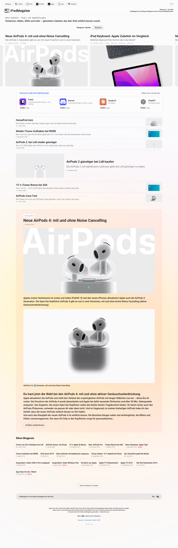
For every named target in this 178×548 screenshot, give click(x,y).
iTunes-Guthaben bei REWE (27, 454)
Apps (52, 4)
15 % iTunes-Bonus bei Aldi (31, 184)
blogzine (20, 11)
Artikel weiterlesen (34, 425)
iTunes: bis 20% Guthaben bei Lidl (29, 445)
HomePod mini (24, 120)
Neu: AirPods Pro (96, 445)
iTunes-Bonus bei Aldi (114, 445)
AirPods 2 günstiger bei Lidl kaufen (90, 162)
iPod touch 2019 (47, 454)
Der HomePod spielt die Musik (136, 454)
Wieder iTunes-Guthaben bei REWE (36, 131)
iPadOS (41, 4)
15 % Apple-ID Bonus (77, 445)
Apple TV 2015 (127, 463)
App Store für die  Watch (26, 472)
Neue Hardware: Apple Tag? (136, 445)
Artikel (20, 4)
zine (8, 4)
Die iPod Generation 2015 (147, 463)
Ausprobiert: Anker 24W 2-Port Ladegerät (33, 463)
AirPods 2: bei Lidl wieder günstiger (36, 142)
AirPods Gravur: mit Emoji (56, 445)
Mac (62, 4)
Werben (95, 520)
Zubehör (74, 4)
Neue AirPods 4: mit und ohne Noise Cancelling (37, 36)
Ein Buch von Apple (89, 463)
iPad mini (121, 43)
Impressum (81, 520)
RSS (99, 520)
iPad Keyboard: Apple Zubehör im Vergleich (119, 36)
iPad (30, 4)
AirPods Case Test (26, 196)
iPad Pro (130, 43)
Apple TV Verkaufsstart (108, 463)
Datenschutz (88, 520)
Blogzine (98, 28)
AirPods (23, 43)
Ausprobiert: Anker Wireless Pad (65, 463)
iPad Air (113, 43)
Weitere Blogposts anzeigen (89, 485)
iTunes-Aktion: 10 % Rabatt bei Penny (106, 454)
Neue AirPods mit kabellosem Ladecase (72, 454)
